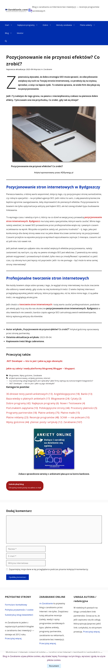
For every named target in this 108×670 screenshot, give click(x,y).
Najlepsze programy (28, 25)
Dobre (48, 25)
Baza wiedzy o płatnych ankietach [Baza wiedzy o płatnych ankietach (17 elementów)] (28, 398)
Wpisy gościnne (26, 375)
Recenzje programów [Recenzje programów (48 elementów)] (44, 417)
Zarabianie (37, 375)
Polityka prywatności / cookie (19, 609)
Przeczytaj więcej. (13, 638)
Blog (9, 33)
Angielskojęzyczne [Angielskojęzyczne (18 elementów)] (67, 394)
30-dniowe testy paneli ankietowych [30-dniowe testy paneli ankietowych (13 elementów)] (29, 394)
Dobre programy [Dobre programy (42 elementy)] (18, 403)
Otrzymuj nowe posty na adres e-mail (25, 486)
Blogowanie (14, 375)
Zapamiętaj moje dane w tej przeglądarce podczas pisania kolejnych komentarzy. (49, 569)
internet (47, 378)
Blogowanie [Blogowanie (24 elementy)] (60, 398)
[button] (5, 41)
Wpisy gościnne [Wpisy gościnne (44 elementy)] (17, 422)
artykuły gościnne (35, 378)
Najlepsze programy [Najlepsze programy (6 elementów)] (45, 403)
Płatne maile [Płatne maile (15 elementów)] (70, 412)
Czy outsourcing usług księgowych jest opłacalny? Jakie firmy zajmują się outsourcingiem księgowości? (51, 381)
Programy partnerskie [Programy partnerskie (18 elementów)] (21, 412)
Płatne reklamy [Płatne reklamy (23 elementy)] (17, 417)
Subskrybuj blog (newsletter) (19, 614)
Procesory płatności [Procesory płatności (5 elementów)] (84, 408)
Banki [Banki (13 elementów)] (86, 394)
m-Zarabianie (46, 603)
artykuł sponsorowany (18, 378)
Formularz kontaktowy (16, 604)
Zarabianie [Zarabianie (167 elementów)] (72, 422)
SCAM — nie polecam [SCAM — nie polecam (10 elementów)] (75, 417)
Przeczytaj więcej (91, 631)
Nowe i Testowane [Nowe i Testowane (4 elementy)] (72, 403)
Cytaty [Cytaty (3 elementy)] (76, 398)
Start (10, 25)
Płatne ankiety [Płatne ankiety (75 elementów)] (49, 412)
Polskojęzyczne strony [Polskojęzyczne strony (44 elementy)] (54, 408)
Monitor (20, 33)
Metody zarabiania (66, 25)
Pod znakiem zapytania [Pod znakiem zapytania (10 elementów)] (22, 408)
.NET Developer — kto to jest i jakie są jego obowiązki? (32, 383)
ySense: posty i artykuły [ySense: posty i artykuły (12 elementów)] (46, 422)
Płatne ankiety (89, 25)
